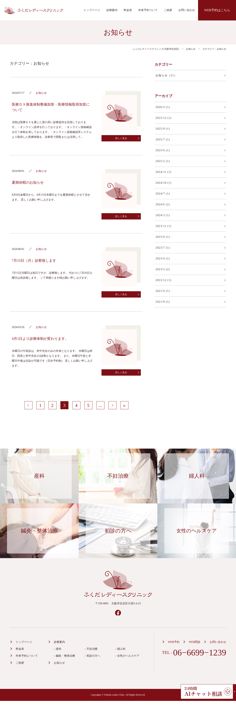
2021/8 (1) (163, 301)
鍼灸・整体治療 (65, 655)
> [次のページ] (112, 405)
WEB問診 (194, 642)
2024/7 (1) (163, 193)
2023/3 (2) (163, 269)
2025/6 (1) (163, 150)
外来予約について (27, 655)
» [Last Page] (124, 405)
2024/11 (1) (163, 172)
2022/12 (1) (163, 280)
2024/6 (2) (163, 204)
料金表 (128, 10)
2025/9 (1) (163, 128)
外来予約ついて (148, 10)
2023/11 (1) (163, 226)
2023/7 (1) (163, 247)
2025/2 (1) (163, 161)
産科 (58, 648)
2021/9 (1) (163, 290)
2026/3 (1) (163, 107)
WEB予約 (174, 642)
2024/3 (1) (163, 215)
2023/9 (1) (163, 236)
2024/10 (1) (163, 182)
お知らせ (59, 662)
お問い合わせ (186, 10)
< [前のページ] (28, 405)
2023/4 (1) (163, 258)
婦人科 (121, 648)
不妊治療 (92, 648)
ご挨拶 (168, 10)
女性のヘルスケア (128, 655)
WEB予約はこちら (217, 10)
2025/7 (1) (163, 139)
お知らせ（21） (166, 75)
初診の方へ (93, 655)
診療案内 (111, 10)
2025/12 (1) (163, 117)
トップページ (92, 10)
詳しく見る (121, 138)
